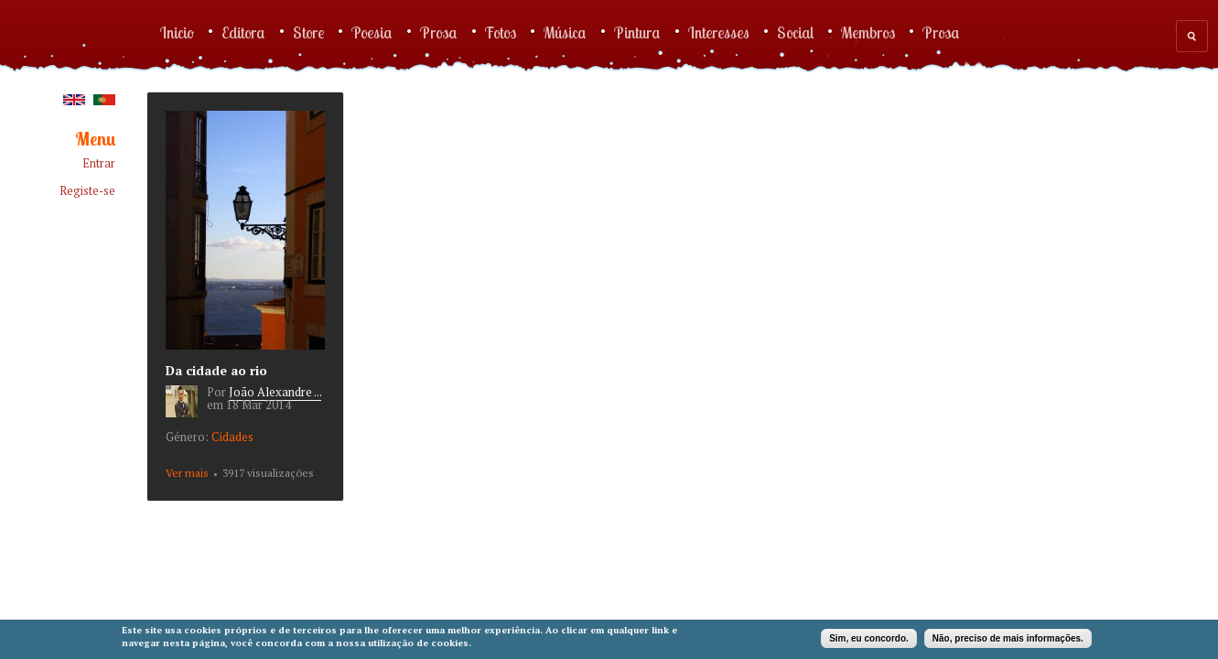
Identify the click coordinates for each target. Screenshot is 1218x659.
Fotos (500, 32)
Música (565, 32)
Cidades (232, 436)
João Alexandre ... (275, 392)
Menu (95, 139)
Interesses (718, 32)
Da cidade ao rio (216, 370)
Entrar (98, 163)
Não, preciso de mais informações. (1007, 638)
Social (795, 32)
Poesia (372, 32)
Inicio (177, 32)
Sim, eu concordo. (869, 638)
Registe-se (87, 191)
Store (308, 32)
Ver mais (187, 473)
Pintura (637, 32)
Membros (868, 32)
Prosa (439, 32)
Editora (243, 32)
